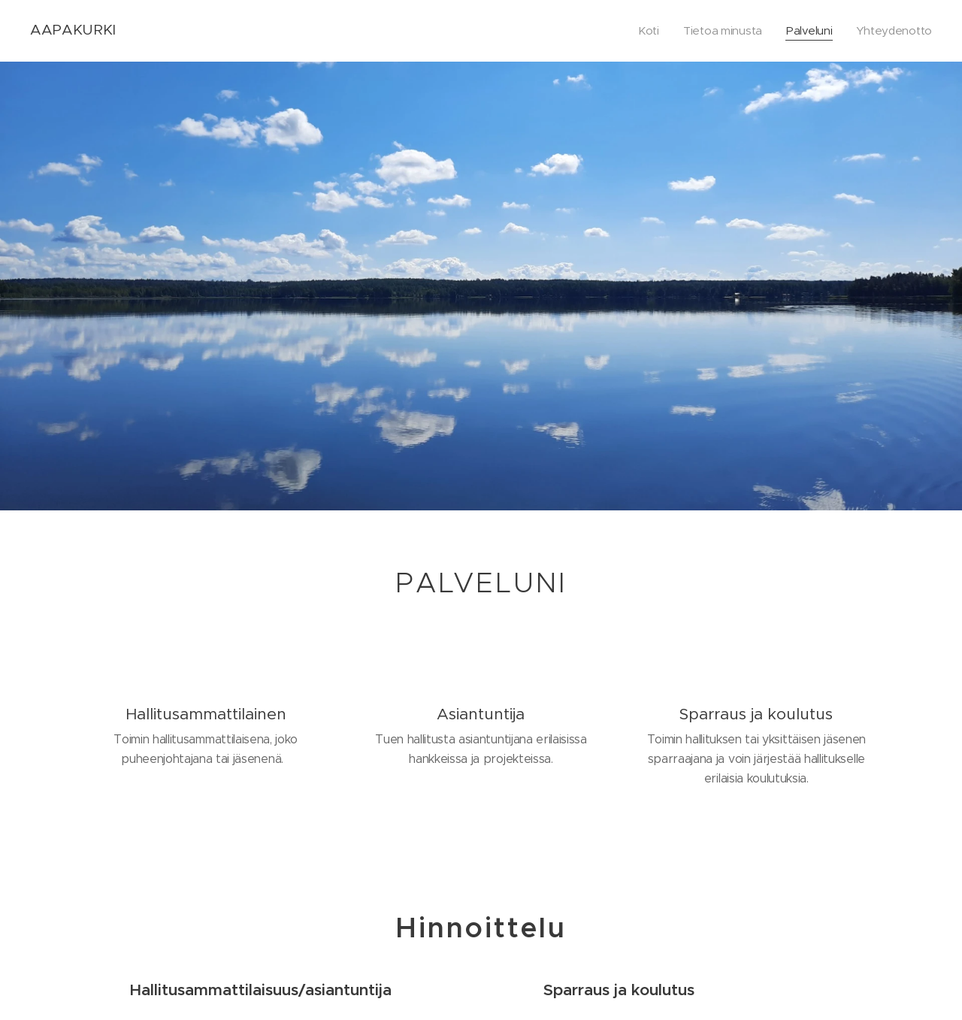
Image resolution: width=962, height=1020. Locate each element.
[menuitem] (645, 31)
